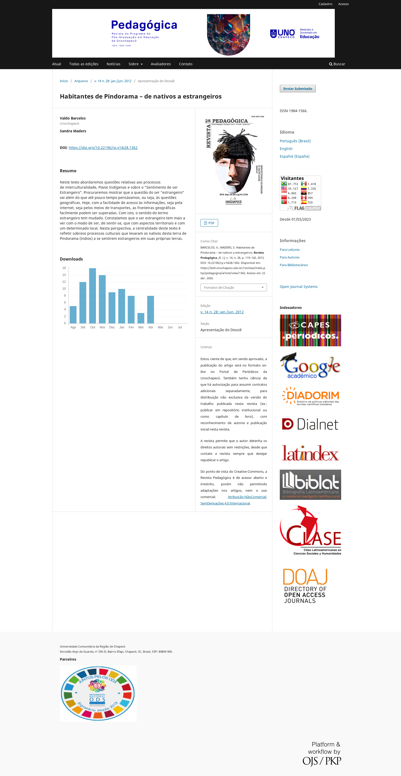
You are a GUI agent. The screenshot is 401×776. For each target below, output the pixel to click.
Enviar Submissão (297, 88)
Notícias (113, 63)
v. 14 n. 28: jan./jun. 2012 (112, 81)
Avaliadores (161, 63)
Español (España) (294, 156)
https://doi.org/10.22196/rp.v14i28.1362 (103, 147)
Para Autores (289, 257)
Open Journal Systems (299, 286)
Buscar (337, 63)
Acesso (343, 4)
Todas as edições (83, 63)
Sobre (134, 63)
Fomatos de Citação (219, 287)
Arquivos (81, 81)
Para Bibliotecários (294, 265)
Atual (56, 63)
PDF (211, 223)
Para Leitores (290, 249)
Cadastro (325, 4)
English (286, 148)
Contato (185, 63)
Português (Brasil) (295, 140)
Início (64, 81)
